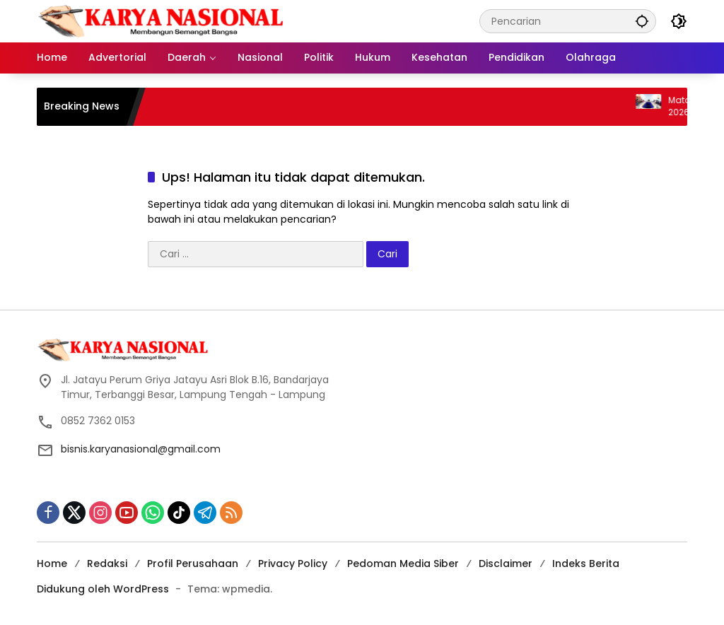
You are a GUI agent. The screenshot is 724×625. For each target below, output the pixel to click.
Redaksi (107, 563)
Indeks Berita (585, 563)
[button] (642, 21)
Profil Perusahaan (192, 563)
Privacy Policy (292, 563)
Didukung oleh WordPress (103, 589)
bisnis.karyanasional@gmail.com (141, 449)
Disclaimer (505, 563)
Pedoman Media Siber (403, 563)
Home (52, 563)
